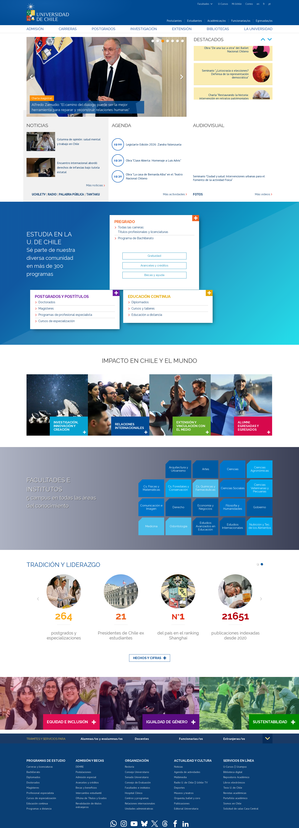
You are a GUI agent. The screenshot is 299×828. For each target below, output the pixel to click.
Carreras (68, 29)
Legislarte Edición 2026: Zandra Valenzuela (153, 144)
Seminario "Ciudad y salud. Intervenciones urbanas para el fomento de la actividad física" (229, 178)
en (258, 4)
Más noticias (94, 185)
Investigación (143, 29)
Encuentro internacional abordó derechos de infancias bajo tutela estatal (78, 167)
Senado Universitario (137, 735)
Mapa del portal (152, 808)
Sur (168, 803)
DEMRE (80, 725)
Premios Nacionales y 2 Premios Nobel (178, 594)
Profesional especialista (40, 751)
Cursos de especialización (41, 756)
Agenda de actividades (187, 730)
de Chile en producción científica (121, 594)
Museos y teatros (184, 751)
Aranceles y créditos (87, 740)
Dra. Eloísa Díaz (135, 803)
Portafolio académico (235, 756)
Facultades (203, 4)
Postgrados (103, 29)
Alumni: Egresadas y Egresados (248, 384)
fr (264, 4)
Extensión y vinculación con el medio (190, 384)
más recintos (179, 803)
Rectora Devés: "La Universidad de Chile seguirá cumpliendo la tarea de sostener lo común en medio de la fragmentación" (83, 107)
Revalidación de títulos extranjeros (88, 763)
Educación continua (37, 761)
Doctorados (33, 740)
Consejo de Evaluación (138, 740)
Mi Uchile (237, 4)
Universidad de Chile (123, 817)
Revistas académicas (234, 751)
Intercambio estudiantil (89, 751)
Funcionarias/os (240, 20)
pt (269, 4)
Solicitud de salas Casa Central (240, 767)
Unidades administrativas (139, 767)
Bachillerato (33, 730)
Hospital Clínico (133, 751)
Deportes (179, 746)
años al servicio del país (64, 591)
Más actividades (174, 194)
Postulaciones (83, 730)
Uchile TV (202, 740)
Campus (93, 803)
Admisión (35, 29)
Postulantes (174, 20)
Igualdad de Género (166, 680)
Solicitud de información (45, 811)
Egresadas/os (264, 20)
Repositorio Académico (236, 735)
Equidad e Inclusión (67, 680)
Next (182, 77)
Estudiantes (194, 20)
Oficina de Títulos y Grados (91, 756)
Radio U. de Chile (184, 740)
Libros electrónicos (234, 740)
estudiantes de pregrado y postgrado (235, 594)
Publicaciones (182, 761)
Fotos (198, 194)
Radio (52, 194)
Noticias (178, 725)
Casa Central (168, 798)
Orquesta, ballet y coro (187, 756)
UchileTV (39, 194)
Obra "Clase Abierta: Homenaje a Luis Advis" (153, 160)
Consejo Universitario (137, 730)
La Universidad (258, 29)
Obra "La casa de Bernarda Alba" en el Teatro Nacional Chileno (154, 176)
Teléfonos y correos (132, 808)
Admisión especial (86, 735)
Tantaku (93, 194)
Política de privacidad (159, 817)
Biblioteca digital (232, 730)
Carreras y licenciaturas (40, 725)
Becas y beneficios (86, 746)
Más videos (262, 194)
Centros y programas (137, 756)
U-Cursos (223, 4)
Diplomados (33, 735)
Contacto (168, 808)
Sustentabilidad (270, 680)
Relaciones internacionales (129, 384)
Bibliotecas (218, 29)
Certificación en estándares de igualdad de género (245, 824)
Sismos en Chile (232, 761)
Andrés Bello (106, 803)
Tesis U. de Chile (232, 746)
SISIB (107, 817)
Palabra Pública (71, 194)
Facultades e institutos (137, 746)
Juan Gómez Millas (155, 803)
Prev (31, 77)
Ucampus (241, 725)
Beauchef (120, 803)
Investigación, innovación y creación (66, 384)
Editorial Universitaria (186, 767)
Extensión (182, 29)
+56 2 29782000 (110, 808)
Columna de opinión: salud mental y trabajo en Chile (78, 141)
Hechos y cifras (147, 616)
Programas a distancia (39, 767)
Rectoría (129, 725)
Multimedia (180, 735)
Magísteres (33, 746)
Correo (249, 4)
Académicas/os (216, 20)
